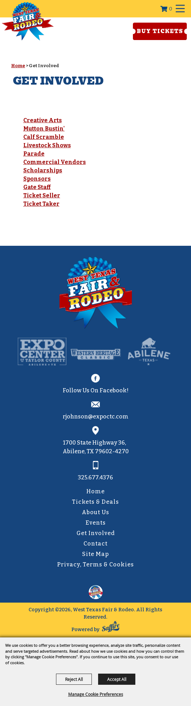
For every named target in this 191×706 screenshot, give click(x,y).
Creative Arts (42, 120)
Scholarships (42, 170)
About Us (95, 512)
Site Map (95, 554)
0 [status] (170, 9)
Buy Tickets (160, 31)
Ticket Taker (41, 204)
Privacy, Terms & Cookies (95, 564)
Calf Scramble (43, 137)
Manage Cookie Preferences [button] (95, 694)
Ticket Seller (41, 195)
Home (18, 65)
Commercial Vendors (54, 162)
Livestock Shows (47, 145)
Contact (95, 543)
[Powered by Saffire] (110, 628)
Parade (34, 153)
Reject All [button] (74, 679)
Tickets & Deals (95, 502)
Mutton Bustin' (44, 128)
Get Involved (96, 533)
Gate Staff (37, 187)
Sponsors (37, 178)
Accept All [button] (116, 679)
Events (96, 522)
